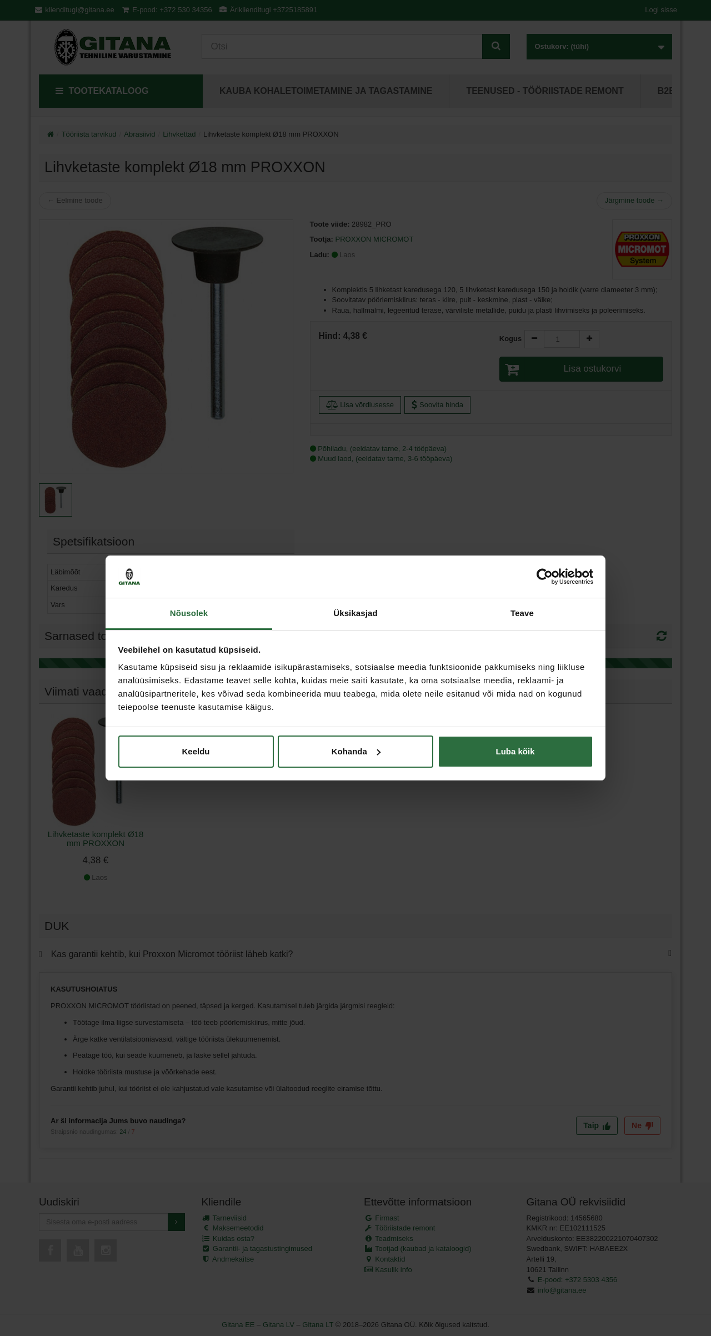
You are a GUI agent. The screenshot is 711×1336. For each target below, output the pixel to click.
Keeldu (195, 751)
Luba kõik (514, 751)
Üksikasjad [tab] (355, 613)
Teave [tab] (522, 613)
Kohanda (356, 751)
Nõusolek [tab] (189, 613)
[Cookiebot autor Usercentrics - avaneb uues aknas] (544, 576)
